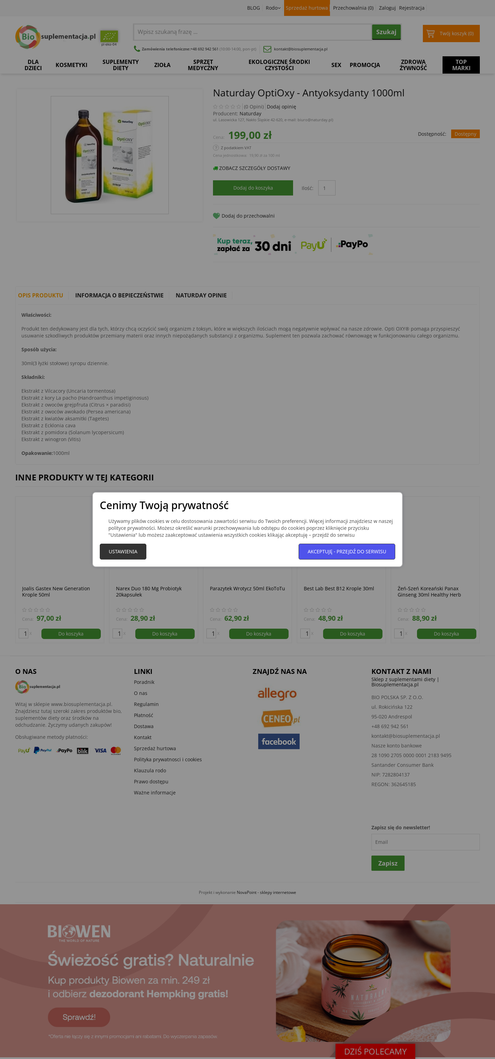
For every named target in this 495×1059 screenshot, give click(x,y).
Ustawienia (123, 551)
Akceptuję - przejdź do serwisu (347, 551)
